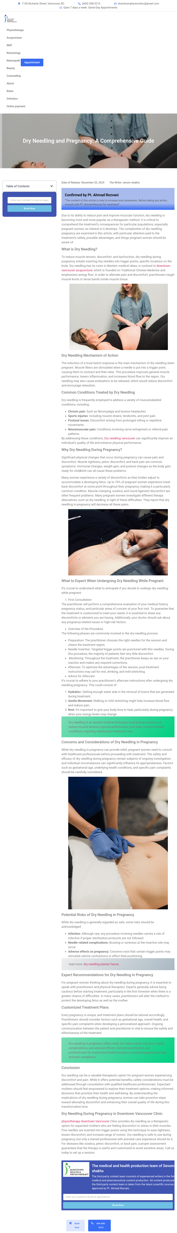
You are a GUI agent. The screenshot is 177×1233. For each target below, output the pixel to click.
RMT (9, 45)
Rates (10, 91)
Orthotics (12, 98)
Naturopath (13, 60)
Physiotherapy (15, 30)
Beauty (11, 68)
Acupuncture (14, 37)
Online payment (16, 106)
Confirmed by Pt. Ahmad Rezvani (92, 195)
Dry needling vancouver (119, 438)
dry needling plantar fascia (101, 964)
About (10, 83)
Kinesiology (14, 53)
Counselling (14, 75)
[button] (51, 186)
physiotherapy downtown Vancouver (85, 1121)
